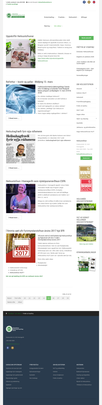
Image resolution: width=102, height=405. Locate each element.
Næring (47, 21)
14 (44, 294)
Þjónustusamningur (34, 367)
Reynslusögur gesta (11, 373)
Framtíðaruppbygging (84, 97)
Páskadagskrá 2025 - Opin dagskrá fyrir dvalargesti (85, 65)
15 (48, 294)
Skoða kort (86, 153)
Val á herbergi (33, 373)
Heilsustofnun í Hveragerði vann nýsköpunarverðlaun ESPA (36, 176)
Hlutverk (79, 84)
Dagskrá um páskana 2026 (85, 52)
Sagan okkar (81, 110)
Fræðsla (62, 13)
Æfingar (84, 13)
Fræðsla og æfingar (12, 4)
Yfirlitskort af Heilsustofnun (84, 380)
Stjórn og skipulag (82, 114)
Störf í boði (80, 106)
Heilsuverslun (80, 364)
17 (58, 294)
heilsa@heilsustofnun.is (45, 2)
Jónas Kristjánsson (58, 370)
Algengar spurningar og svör (14, 383)
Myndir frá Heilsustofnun (83, 377)
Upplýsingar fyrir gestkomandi (14, 370)
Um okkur (58, 21)
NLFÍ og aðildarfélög (58, 364)
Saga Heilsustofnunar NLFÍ (85, 127)
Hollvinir (55, 367)
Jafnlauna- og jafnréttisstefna (86, 123)
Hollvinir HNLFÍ (81, 88)
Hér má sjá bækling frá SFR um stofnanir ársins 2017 (24, 272)
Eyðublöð (32, 370)
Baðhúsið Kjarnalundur (83, 367)
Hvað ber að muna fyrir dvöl (14, 364)
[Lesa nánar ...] (14, 114)
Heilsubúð (80, 93)
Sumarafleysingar (82, 71)
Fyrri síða (18, 294)
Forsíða (10, 309)
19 (68, 294)
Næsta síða (11, 298)
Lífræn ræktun (81, 373)
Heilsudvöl (73, 13)
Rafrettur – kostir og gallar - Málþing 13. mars (29, 77)
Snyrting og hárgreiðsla (83, 370)
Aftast (20, 298)
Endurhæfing (49, 13)
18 (63, 294)
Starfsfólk (80, 118)
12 (34, 294)
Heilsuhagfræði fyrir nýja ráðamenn (24, 127)
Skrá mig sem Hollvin (86, 239)
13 (39, 294)
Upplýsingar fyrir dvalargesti (14, 367)
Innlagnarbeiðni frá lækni (36, 364)
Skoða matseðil (86, 33)
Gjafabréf (8, 380)
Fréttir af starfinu (82, 101)
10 (25, 294)
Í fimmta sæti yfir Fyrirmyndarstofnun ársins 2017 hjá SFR (35, 226)
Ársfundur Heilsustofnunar (85, 47)
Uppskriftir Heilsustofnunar (20, 31)
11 (29, 294)
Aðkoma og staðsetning (12, 377)
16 (53, 294)
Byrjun (9, 294)
